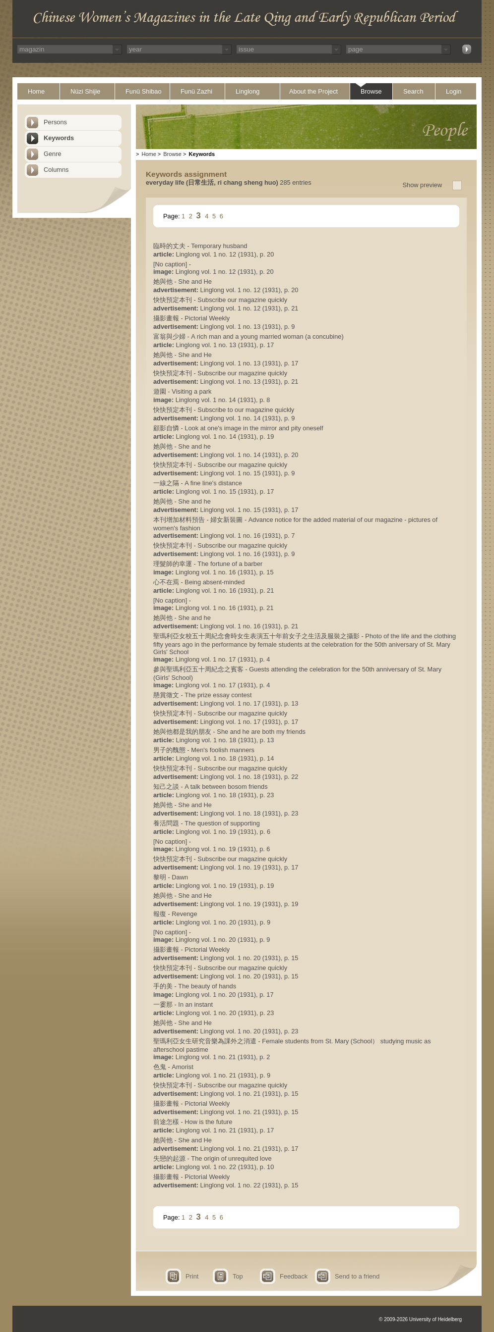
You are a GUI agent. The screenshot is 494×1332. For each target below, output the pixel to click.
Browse (371, 91)
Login (453, 91)
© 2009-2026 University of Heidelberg (420, 1319)
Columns (56, 169)
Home (36, 91)
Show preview (422, 185)
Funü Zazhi (196, 91)
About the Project (313, 91)
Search (413, 91)
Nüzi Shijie (85, 91)
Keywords (59, 138)
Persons (55, 122)
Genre (53, 153)
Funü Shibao (143, 91)
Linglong (247, 91)
